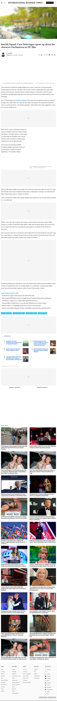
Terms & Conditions (27, 674)
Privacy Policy (26, 676)
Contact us (25, 672)
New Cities (14, 689)
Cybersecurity (14, 680)
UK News (3, 672)
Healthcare (14, 674)
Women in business (16, 685)
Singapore (36, 674)
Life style (3, 687)
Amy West (10, 53)
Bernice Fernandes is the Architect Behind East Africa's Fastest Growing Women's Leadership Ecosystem (41, 343)
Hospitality (14, 672)
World (2, 670)
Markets (2, 674)
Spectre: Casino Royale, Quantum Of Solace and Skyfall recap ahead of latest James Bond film (26, 308)
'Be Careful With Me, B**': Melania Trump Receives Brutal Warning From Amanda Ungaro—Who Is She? (43, 636)
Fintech (13, 691)
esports (13, 687)
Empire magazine (21, 101)
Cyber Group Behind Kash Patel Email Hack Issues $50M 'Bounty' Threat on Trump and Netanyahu (12, 636)
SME (2, 678)
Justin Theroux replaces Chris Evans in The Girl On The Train (18, 296)
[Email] (52, 55)
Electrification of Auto (16, 676)
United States (36, 678)
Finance (13, 678)
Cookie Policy (25, 678)
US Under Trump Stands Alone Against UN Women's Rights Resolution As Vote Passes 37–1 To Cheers (14, 543)
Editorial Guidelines (42, 388)
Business (3, 676)
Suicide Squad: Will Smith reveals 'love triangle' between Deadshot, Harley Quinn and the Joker (26, 298)
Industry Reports (15, 693)
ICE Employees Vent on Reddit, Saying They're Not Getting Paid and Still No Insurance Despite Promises (14, 448)
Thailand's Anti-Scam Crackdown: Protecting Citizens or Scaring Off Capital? (14, 343)
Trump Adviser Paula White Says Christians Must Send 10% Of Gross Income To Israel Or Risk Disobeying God (42, 589)
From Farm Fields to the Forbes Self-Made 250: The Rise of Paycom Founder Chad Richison (14, 359)
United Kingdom (37, 676)
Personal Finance (4, 680)
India (35, 672)
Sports (2, 689)
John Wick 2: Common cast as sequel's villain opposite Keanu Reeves (19, 301)
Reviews (2, 691)
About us (24, 670)
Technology (3, 683)
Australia (35, 670)
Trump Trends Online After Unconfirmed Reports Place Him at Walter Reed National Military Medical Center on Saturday (43, 519)
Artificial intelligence (16, 683)
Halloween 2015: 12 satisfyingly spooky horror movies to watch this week (21, 306)
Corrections (25, 680)
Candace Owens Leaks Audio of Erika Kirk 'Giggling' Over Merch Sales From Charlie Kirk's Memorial (13, 589)
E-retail (13, 670)
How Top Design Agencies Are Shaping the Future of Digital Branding (41, 351)
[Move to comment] (55, 55)
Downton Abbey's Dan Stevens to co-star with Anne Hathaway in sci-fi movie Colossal (24, 303)
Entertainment (4, 685)
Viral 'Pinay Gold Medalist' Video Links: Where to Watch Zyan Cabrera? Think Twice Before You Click (42, 472)
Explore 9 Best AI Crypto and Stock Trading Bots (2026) (13, 350)
